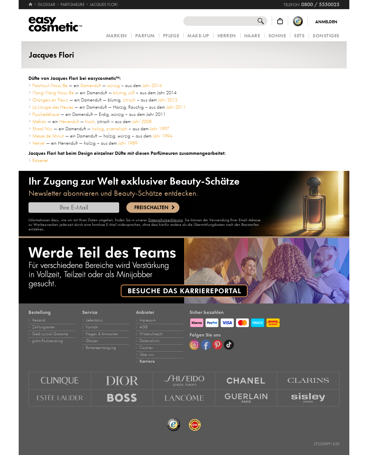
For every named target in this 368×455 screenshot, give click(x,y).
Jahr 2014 (152, 85)
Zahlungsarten (43, 327)
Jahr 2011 (176, 107)
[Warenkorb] (280, 21)
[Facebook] (206, 344)
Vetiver (38, 143)
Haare (252, 35)
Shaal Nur (42, 129)
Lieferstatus (94, 320)
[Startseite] (30, 4)
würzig (113, 85)
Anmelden (326, 22)
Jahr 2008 (142, 121)
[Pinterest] (217, 344)
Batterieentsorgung (101, 347)
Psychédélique (45, 114)
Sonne (277, 35)
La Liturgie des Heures (52, 107)
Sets (299, 35)
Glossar (92, 340)
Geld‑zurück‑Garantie (50, 334)
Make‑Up (198, 35)
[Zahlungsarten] (265, 322)
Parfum (145, 35)
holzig (98, 129)
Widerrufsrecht (151, 334)
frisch (90, 121)
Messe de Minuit (48, 136)
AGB (143, 327)
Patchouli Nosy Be (49, 85)
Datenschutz (149, 340)
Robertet (40, 160)
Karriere (147, 361)
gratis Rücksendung (47, 340)
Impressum (147, 320)
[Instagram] (194, 344)
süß (131, 93)
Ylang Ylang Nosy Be (53, 93)
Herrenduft (69, 121)
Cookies (146, 347)
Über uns (146, 354)
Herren (226, 35)
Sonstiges (326, 35)
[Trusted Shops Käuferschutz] (298, 21)
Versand (38, 320)
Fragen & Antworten (102, 334)
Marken (116, 35)
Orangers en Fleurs (50, 100)
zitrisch (129, 100)
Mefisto (39, 121)
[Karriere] (184, 270)
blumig (119, 93)
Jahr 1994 (162, 136)
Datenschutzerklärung (165, 220)
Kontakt (92, 327)
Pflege (171, 35)
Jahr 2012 (167, 100)
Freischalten (151, 207)
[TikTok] (228, 344)
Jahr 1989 (128, 143)
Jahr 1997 (159, 129)
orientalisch (116, 129)
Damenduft (91, 85)
